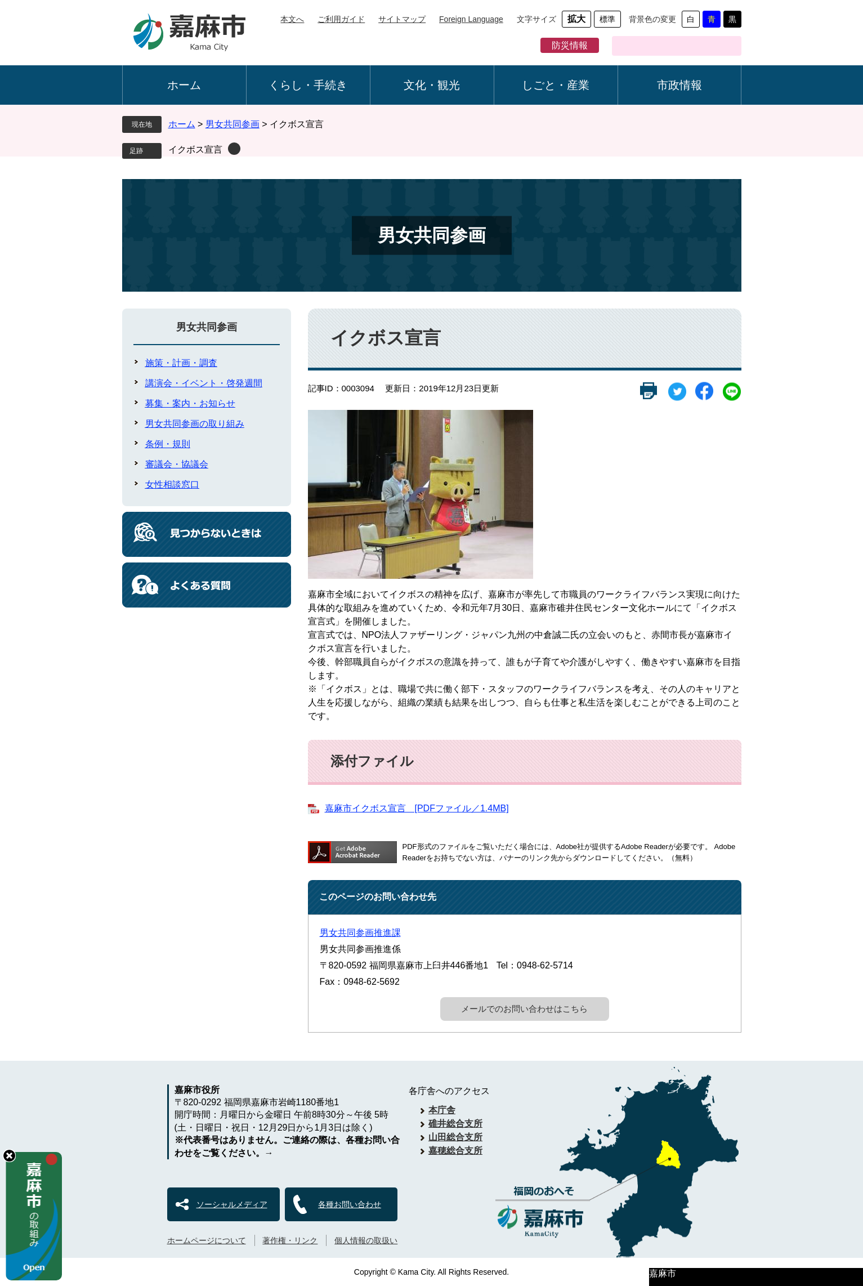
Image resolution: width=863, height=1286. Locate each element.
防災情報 (570, 45)
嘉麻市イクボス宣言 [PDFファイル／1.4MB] (417, 808)
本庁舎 (441, 1110)
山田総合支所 (455, 1137)
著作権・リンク (290, 1240)
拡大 (576, 19)
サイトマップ (402, 19)
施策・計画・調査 (181, 363)
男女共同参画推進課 (360, 932)
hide (9, 1155)
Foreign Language (471, 19)
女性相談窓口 (172, 484)
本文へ (292, 19)
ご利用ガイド (341, 19)
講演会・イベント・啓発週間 (203, 383)
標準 (607, 19)
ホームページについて (206, 1240)
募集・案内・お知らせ (190, 403)
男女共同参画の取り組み (194, 423)
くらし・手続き (308, 85)
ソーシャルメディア (231, 1204)
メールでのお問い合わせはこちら (524, 1008)
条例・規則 (167, 444)
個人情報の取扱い (365, 1240)
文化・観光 (432, 85)
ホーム (184, 85)
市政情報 (679, 85)
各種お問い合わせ (349, 1204)
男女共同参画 (232, 124)
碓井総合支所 (455, 1123)
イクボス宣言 (195, 149)
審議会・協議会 (176, 464)
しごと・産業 (555, 85)
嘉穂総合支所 (455, 1150)
